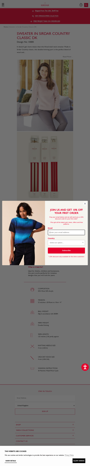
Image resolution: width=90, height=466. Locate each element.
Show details (11, 461)
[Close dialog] (85, 203)
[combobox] (66, 242)
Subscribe (66, 250)
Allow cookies (78, 461)
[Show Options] (83, 242)
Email (50, 228)
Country (51, 238)
